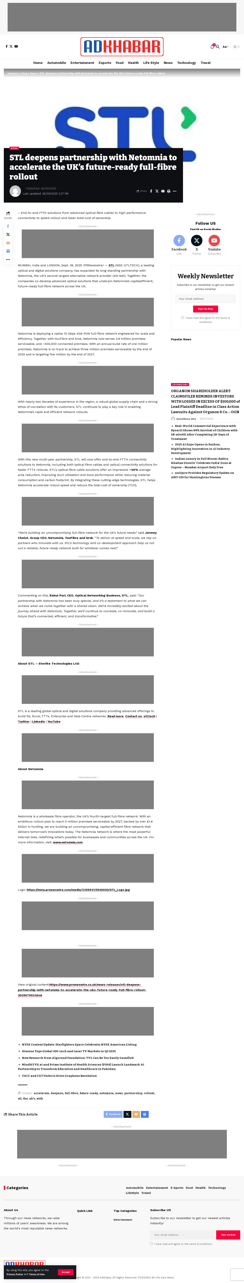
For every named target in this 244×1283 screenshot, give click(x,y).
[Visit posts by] (15, 191)
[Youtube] (214, 243)
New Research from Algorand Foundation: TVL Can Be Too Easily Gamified (81, 1057)
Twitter (39, 721)
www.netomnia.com (69, 842)
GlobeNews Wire (186, 428)
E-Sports (177, 1188)
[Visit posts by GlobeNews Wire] (173, 429)
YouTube (70, 721)
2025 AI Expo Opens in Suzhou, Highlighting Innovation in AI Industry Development (200, 459)
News (14, 148)
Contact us (135, 716)
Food (189, 1188)
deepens (57, 1092)
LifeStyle (132, 1193)
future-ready (89, 1092)
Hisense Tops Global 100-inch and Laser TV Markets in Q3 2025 (72, 1050)
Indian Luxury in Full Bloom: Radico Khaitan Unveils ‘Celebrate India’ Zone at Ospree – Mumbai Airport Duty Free (201, 473)
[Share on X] (157, 191)
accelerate (42, 1092)
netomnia (107, 1092)
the (26, 1097)
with (40, 1097)
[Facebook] (7, 46)
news (120, 1092)
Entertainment (157, 1188)
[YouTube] (16, 46)
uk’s (33, 1097)
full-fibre (72, 1092)
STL (112, 265)
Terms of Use (39, 1274)
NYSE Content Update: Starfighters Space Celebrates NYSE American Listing (83, 1043)
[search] (218, 47)
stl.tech (25, 721)
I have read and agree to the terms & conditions (183, 1244)
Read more (116, 716)
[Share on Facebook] (151, 191)
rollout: (150, 1092)
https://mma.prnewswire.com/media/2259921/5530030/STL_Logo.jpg (81, 889)
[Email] (162, 191)
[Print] (168, 191)
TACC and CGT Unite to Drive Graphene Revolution (62, 1075)
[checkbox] (182, 317)
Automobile (135, 1188)
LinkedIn (54, 721)
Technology (180, 384)
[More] (174, 191)
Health (200, 1188)
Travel (146, 1193)
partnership (134, 1092)
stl (20, 1097)
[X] (11, 46)
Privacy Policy (16, 1274)
